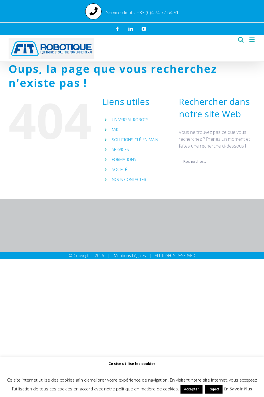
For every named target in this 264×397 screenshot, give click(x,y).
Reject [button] (214, 389)
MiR (115, 129)
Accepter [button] (191, 389)
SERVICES (120, 149)
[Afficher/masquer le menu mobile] (252, 40)
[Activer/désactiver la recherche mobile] (241, 40)
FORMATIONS (124, 159)
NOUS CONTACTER (129, 179)
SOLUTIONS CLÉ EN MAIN (135, 139)
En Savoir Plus (238, 389)
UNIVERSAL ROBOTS (130, 119)
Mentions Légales (130, 255)
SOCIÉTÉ (119, 169)
